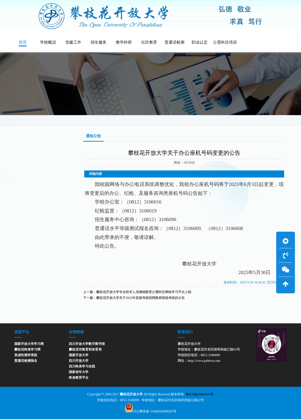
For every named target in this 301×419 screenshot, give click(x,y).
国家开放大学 (78, 355)
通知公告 (260, 120)
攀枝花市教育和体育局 (85, 349)
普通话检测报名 (25, 360)
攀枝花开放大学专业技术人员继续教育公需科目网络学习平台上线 (143, 292)
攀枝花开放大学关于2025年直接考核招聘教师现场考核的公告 (140, 298)
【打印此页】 (275, 282)
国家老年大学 (78, 372)
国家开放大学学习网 (29, 344)
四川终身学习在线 (82, 366)
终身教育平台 (78, 377)
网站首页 (241, 120)
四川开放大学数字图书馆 (87, 344)
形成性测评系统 (25, 355)
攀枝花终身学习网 (27, 349)
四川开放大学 (78, 360)
